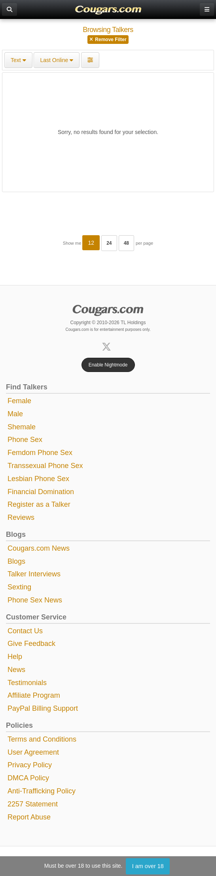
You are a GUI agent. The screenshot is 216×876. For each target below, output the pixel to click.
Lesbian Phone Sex (38, 479)
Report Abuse (29, 817)
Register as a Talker (39, 504)
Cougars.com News (39, 548)
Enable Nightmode (108, 365)
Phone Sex (25, 440)
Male (15, 414)
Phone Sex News (35, 600)
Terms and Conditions (42, 739)
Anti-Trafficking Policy (42, 791)
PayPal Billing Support (43, 708)
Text (18, 60)
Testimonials (27, 683)
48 (126, 243)
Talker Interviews (34, 574)
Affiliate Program (34, 695)
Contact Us (25, 631)
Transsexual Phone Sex (45, 466)
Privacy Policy (30, 765)
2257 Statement (33, 804)
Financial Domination (41, 492)
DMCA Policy (28, 778)
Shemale (22, 427)
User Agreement (33, 752)
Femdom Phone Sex (40, 453)
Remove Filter (107, 39)
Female (19, 401)
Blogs (16, 561)
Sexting (19, 587)
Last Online (56, 60)
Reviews (21, 517)
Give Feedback (31, 644)
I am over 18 (148, 866)
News (16, 670)
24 (109, 243)
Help (15, 657)
